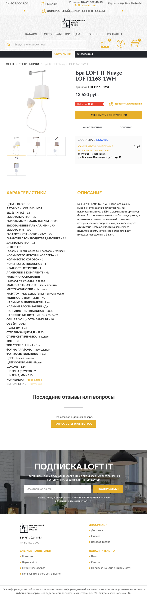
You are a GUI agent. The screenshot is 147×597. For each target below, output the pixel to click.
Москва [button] (102, 140)
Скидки (95, 562)
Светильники (63, 54)
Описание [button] (125, 127)
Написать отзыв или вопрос (73, 424)
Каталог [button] (31, 34)
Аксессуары (85, 54)
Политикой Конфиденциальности (92, 498)
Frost (30, 380)
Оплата (95, 536)
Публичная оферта (33, 568)
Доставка (97, 530)
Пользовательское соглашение (41, 573)
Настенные (35, 384)
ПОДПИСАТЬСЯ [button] (108, 489)
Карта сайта (29, 562)
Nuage (38, 380)
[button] (86, 5)
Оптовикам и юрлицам (62, 34)
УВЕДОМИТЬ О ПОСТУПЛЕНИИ (109, 115)
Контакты (114, 34)
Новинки (93, 34)
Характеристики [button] (92, 127)
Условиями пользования (70, 501)
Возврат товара (100, 542)
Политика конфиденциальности (111, 568)
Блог (94, 556)
